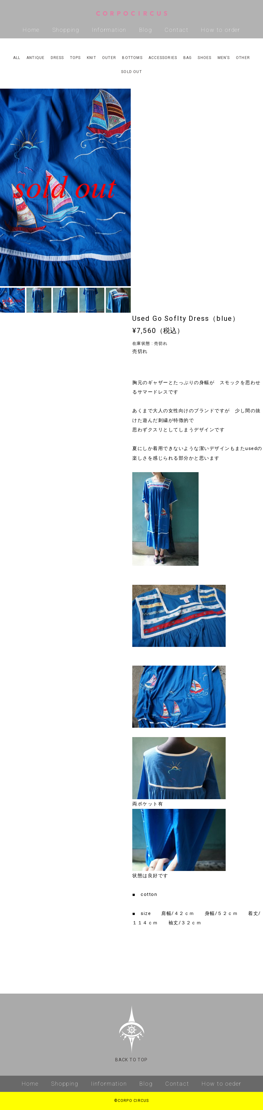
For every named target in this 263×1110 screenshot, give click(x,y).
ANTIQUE (35, 58)
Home (31, 30)
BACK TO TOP (131, 1033)
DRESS (57, 58)
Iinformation (109, 1083)
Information (109, 30)
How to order (220, 30)
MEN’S (224, 58)
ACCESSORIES (162, 58)
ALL (17, 58)
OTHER (243, 58)
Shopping (65, 30)
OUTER (109, 58)
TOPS (75, 58)
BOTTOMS (132, 58)
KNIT (91, 58)
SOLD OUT (131, 72)
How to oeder (222, 1083)
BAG (187, 58)
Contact (177, 30)
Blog (145, 30)
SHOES (204, 58)
